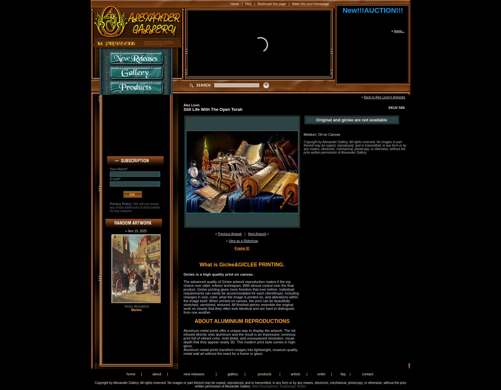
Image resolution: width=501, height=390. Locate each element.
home (131, 374)
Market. (136, 310)
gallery (232, 374)
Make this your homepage (310, 4)
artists (295, 374)
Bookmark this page (272, 4)
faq (343, 374)
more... (399, 31)
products (264, 374)
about (156, 374)
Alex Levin (192, 105)
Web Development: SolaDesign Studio (279, 386)
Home (234, 4)
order (321, 374)
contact (367, 374)
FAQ (248, 4)
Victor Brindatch (136, 306)
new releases (194, 374)
